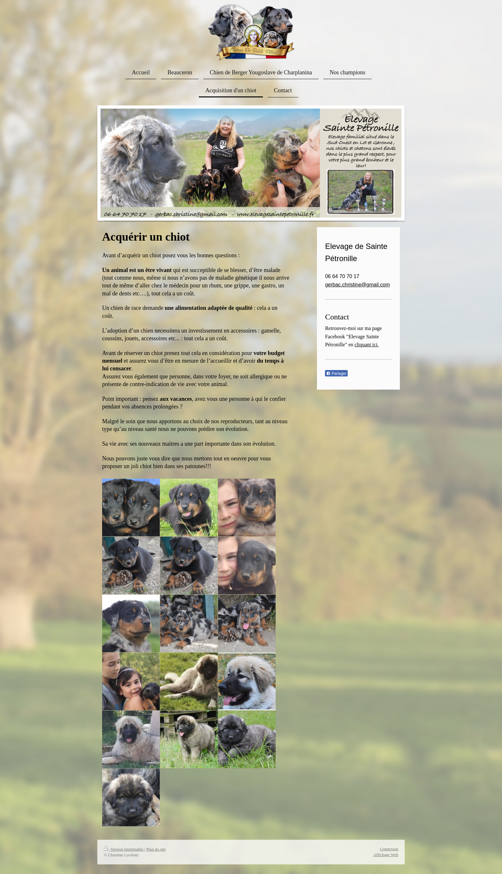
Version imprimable (124, 849)
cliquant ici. (366, 344)
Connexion (389, 848)
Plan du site (156, 849)
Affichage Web (385, 854)
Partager (336, 373)
